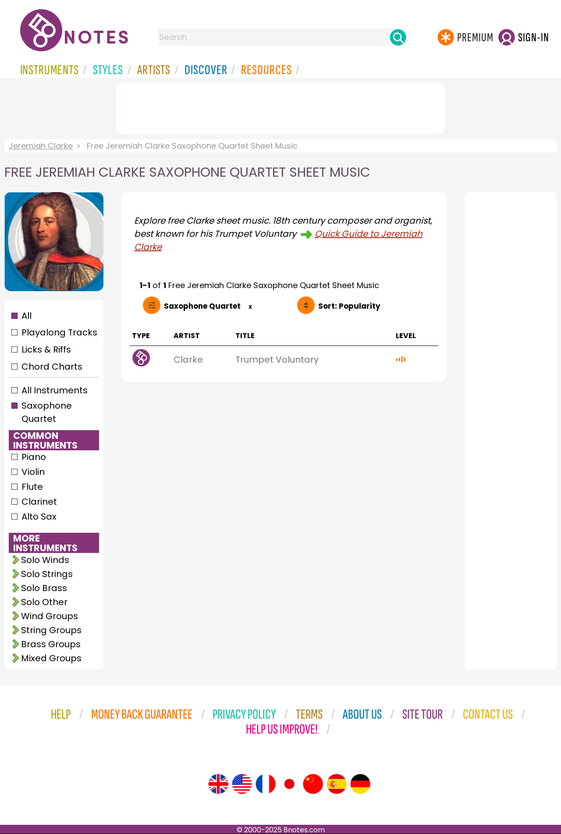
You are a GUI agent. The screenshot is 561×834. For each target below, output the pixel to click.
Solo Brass (44, 588)
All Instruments (54, 390)
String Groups (51, 630)
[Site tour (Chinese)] (313, 784)
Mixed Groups (51, 658)
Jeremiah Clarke (41, 145)
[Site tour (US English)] (242, 784)
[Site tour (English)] (218, 784)
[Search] (398, 37)
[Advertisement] (280, 106)
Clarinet (39, 501)
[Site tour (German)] (360, 784)
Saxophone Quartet (46, 412)
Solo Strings (47, 574)
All (26, 316)
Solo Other (44, 602)
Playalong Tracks (59, 332)
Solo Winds (45, 560)
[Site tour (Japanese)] (289, 784)
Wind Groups (49, 616)
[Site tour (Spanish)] (337, 784)
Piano (33, 457)
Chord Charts (51, 366)
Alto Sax (39, 516)
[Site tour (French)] (266, 784)
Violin (33, 472)
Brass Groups (51, 644)
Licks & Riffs (46, 349)
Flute (32, 487)
